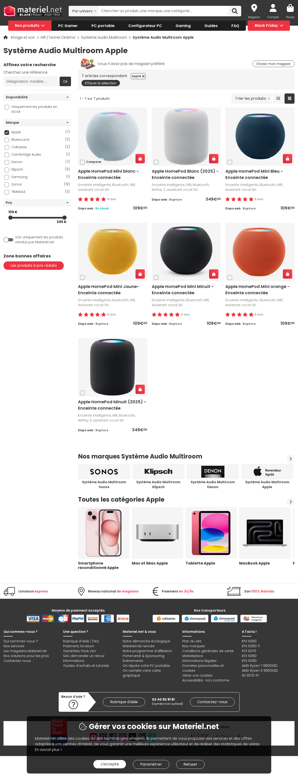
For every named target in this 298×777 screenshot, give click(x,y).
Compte (273, 17)
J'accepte (109, 764)
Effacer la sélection (100, 83)
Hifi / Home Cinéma (58, 37)
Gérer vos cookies (197, 675)
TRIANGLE (40, 191)
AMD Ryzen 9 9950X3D (260, 670)
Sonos (40, 184)
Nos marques (193, 646)
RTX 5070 (249, 651)
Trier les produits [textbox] (250, 98)
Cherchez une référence (25, 72)
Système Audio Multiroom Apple (267, 484)
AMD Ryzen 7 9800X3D (260, 665)
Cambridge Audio (40, 154)
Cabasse (40, 146)
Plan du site (191, 641)
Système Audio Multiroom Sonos (104, 484)
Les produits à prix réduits (33, 265)
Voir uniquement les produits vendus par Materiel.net (39, 239)
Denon (40, 161)
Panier (290, 17)
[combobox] (83, 11)
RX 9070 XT (250, 675)
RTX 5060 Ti (251, 646)
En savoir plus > (48, 749)
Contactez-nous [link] (212, 702)
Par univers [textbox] (82, 11)
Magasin (254, 17)
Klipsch (40, 169)
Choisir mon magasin (273, 64)
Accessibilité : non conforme (205, 680)
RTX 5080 (249, 656)
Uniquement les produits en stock (34, 109)
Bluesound (40, 139)
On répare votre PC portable (146, 665)
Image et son (23, 37)
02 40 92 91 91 (163, 699)
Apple (40, 132)
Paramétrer (151, 764)
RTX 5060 (249, 641)
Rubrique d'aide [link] (124, 702)
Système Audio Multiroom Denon (213, 484)
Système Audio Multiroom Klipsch (158, 484)
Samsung (40, 176)
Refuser (190, 764)
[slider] (10, 218)
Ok (65, 81)
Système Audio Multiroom (104, 37)
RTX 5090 (249, 660)
